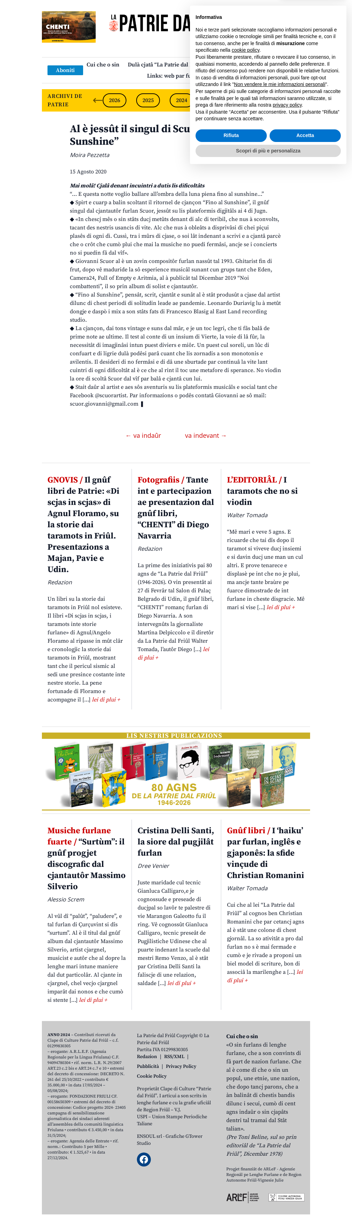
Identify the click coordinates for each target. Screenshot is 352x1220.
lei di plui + (106, 699)
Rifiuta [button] (231, 1186)
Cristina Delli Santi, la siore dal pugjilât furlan (176, 842)
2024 (181, 100)
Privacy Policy (181, 1066)
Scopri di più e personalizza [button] (268, 1201)
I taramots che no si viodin (262, 491)
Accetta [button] (305, 1186)
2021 (282, 100)
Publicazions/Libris (237, 64)
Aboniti (65, 70)
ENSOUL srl (149, 1136)
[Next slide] (299, 100)
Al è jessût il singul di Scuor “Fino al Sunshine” (155, 135)
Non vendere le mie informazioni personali (279, 1134)
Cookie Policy (152, 1076)
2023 (215, 100)
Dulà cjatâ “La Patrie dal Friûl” (166, 64)
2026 (114, 100)
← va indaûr (144, 435)
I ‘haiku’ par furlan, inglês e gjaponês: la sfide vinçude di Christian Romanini (265, 853)
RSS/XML (174, 1057)
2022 (248, 100)
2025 (148, 100)
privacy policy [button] (287, 1155)
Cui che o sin (103, 64)
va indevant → (206, 435)
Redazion (147, 1057)
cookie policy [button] (245, 1100)
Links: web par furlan (174, 75)
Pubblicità (148, 1066)
